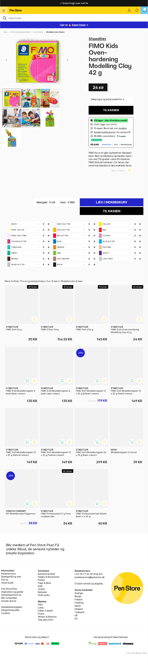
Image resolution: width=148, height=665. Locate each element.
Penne (41, 579)
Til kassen (111, 110)
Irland (78, 605)
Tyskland (79, 612)
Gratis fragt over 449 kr (74, 3)
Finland (78, 599)
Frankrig (79, 602)
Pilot (40, 604)
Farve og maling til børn (20, 32)
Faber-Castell (45, 610)
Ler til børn (38, 32)
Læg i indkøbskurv (111, 202)
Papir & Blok (44, 583)
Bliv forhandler (9, 597)
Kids (5, 32)
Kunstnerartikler (46, 573)
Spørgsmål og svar (11, 576)
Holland (79, 609)
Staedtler (97, 38)
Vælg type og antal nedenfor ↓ (108, 99)
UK (76, 615)
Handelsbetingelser (11, 607)
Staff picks (44, 595)
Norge (78, 596)
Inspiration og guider (12, 591)
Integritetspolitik (10, 610)
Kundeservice (8, 573)
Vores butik (7, 582)
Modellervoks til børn (55, 32)
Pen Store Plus (9, 588)
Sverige (79, 593)
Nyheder (42, 592)
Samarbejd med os (11, 594)
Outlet (41, 589)
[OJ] (74, 18)
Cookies (5, 613)
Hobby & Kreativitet (48, 576)
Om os (4, 579)
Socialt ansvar (8, 600)
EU (76, 618)
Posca (41, 613)
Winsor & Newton (47, 616)
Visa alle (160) (45, 619)
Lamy (41, 607)
